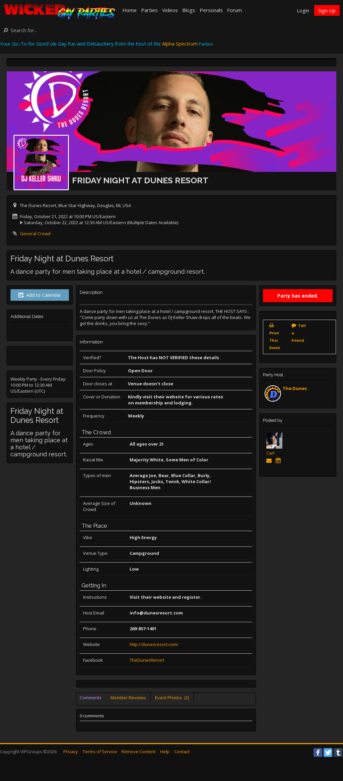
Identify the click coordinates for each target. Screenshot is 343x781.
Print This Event (274, 340)
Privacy (70, 752)
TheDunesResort (147, 660)
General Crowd (35, 234)
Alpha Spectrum (180, 43)
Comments (90, 698)
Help (164, 752)
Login (303, 10)
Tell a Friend (298, 333)
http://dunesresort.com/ (154, 644)
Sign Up (327, 10)
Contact (182, 752)
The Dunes (295, 388)
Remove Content (138, 752)
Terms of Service (100, 752)
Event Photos (172, 698)
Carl (270, 453)
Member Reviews (128, 698)
